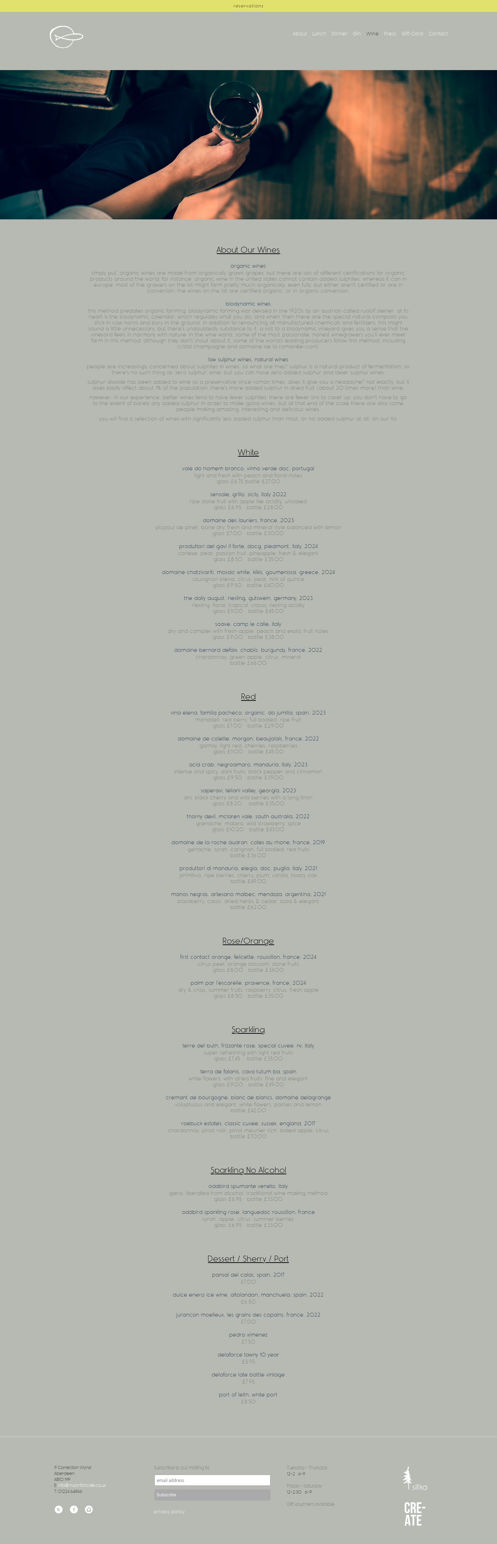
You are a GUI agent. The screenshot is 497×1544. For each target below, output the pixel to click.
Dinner (340, 34)
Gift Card (413, 34)
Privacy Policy (169, 1512)
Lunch (319, 34)
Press (390, 34)
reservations (248, 6)
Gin (357, 34)
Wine (372, 34)
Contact (438, 34)
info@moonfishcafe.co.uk (82, 1485)
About (300, 34)
